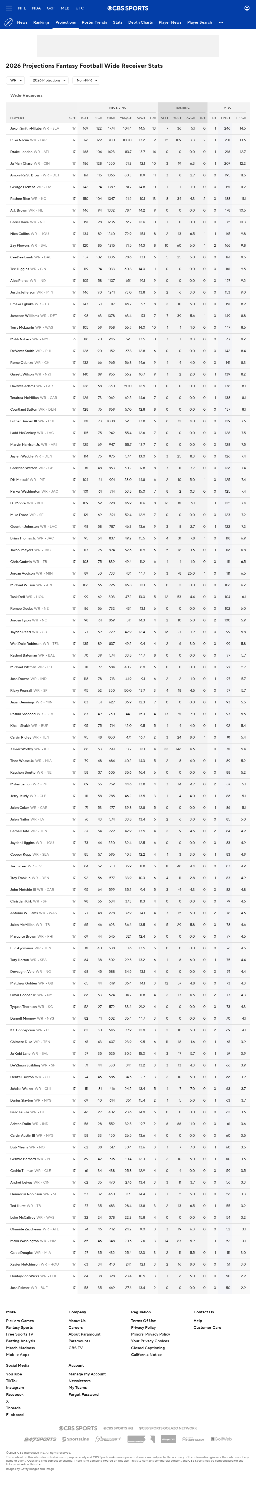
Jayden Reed (20, 632)
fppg (241, 118)
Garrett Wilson (22, 374)
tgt (84, 118)
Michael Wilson (22, 585)
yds (111, 118)
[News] (22, 22)
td (153, 118)
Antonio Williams (24, 913)
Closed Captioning (148, 1348)
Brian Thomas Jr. (23, 538)
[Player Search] (199, 22)
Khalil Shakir (20, 726)
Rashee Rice (20, 199)
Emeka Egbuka (22, 304)
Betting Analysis (20, 1341)
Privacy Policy (143, 1327)
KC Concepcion (22, 1030)
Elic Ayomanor (21, 948)
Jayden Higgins (22, 843)
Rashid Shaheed (23, 714)
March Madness (20, 1348)
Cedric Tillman (21, 1171)
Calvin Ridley (20, 737)
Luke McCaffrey (22, 1217)
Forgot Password (83, 1394)
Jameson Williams (24, 316)
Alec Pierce (19, 281)
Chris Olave (19, 222)
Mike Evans (19, 515)
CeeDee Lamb (21, 257)
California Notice (146, 1354)
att (164, 118)
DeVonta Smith (22, 351)
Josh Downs (19, 679)
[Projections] (65, 22)
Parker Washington (25, 491)
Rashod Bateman (23, 655)
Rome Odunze (21, 363)
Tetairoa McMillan (24, 398)
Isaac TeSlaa (19, 1112)
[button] (221, 22)
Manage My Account (87, 1374)
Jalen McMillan (22, 925)
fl (213, 118)
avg (141, 118)
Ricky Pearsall (21, 690)
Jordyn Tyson (20, 620)
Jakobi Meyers (21, 550)
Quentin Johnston (24, 527)
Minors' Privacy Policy (150, 1334)
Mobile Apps (17, 1354)
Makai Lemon (21, 784)
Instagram (15, 1387)
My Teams (77, 1387)
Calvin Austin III (22, 1135)
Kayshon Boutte (23, 772)
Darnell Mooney (23, 1018)
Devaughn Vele (22, 972)
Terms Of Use (143, 1320)
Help (198, 1320)
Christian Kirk (21, 901)
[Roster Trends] (94, 22)
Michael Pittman (23, 667)
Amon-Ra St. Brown (26, 175)
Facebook (15, 1394)
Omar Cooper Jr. (23, 995)
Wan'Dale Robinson (26, 644)
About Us (77, 1320)
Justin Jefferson (22, 292)
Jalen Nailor (19, 819)
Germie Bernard (23, 1159)
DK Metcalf (19, 480)
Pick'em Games (20, 1320)
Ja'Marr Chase (21, 163)
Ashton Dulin (20, 1124)
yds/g (126, 118)
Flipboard (15, 1414)
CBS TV (75, 1348)
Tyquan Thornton (23, 1007)
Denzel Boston (22, 1077)
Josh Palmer (20, 1288)
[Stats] (117, 22)
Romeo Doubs (21, 608)
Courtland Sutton (23, 409)
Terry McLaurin (22, 327)
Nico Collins (20, 234)
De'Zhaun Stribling (25, 1065)
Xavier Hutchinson (25, 1264)
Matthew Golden (23, 983)
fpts (225, 118)
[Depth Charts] (140, 22)
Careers (75, 1327)
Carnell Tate (19, 831)
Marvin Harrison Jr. (25, 445)
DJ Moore (18, 503)
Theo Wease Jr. (22, 761)
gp (72, 118)
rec (98, 118)
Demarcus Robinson (26, 1194)
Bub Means (19, 1147)
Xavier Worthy (21, 749)
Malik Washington (24, 1241)
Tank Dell (17, 597)
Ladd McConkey (23, 433)
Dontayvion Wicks (24, 1276)
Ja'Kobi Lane (20, 1053)
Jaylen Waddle (22, 456)
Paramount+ (79, 1341)
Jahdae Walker (22, 1089)
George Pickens (22, 187)
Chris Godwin (21, 562)
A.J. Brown (18, 210)
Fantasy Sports (19, 1327)
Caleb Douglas (21, 1253)
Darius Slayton (21, 1100)
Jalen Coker (19, 808)
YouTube (14, 1374)
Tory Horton (19, 960)
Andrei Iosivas (21, 1182)
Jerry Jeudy (19, 796)
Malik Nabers (20, 339)
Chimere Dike (21, 1042)
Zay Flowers (20, 245)
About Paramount (84, 1334)
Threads (13, 1408)
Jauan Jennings (22, 702)
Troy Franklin (20, 878)
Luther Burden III (23, 421)
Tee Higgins (19, 269)
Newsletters (79, 1380)
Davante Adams (22, 386)
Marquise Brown (23, 936)
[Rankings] (41, 22)
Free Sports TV (19, 1334)
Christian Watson (23, 468)
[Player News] (170, 22)
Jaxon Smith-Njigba (26, 128)
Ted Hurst (18, 1206)
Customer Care (207, 1327)
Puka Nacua (19, 140)
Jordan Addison (22, 573)
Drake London (21, 152)
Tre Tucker (18, 866)
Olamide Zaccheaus (26, 1229)
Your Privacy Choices (150, 1341)
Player (17, 118)
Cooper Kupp (20, 854)
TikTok (12, 1380)
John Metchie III (23, 890)
